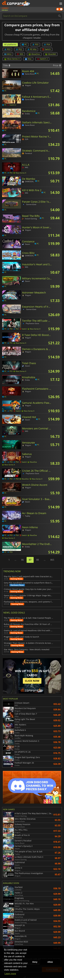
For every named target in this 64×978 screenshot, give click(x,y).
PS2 (19, 49)
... (15, 559)
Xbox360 (50, 54)
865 (52, 559)
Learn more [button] (10, 973)
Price (57, 65)
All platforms (10, 44)
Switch (46, 49)
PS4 (47, 44)
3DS (20, 54)
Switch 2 (42, 58)
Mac (28, 58)
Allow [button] (50, 962)
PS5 (35, 44)
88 (37, 559)
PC (24, 44)
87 (30, 559)
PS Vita (31, 49)
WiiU (7, 54)
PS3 (7, 49)
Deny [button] (34, 962)
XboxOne (34, 54)
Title (6, 65)
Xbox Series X (12, 58)
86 (22, 559)
